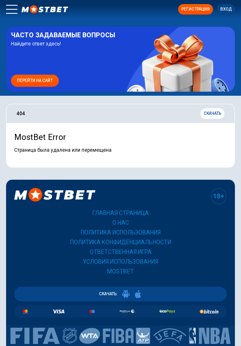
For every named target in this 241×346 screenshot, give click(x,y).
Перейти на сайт (35, 80)
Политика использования (121, 232)
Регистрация (195, 9)
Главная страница (121, 213)
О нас (120, 222)
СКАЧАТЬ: (120, 294)
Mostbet (120, 271)
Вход (226, 9)
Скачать (212, 113)
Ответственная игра (121, 252)
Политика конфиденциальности (120, 242)
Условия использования (120, 261)
